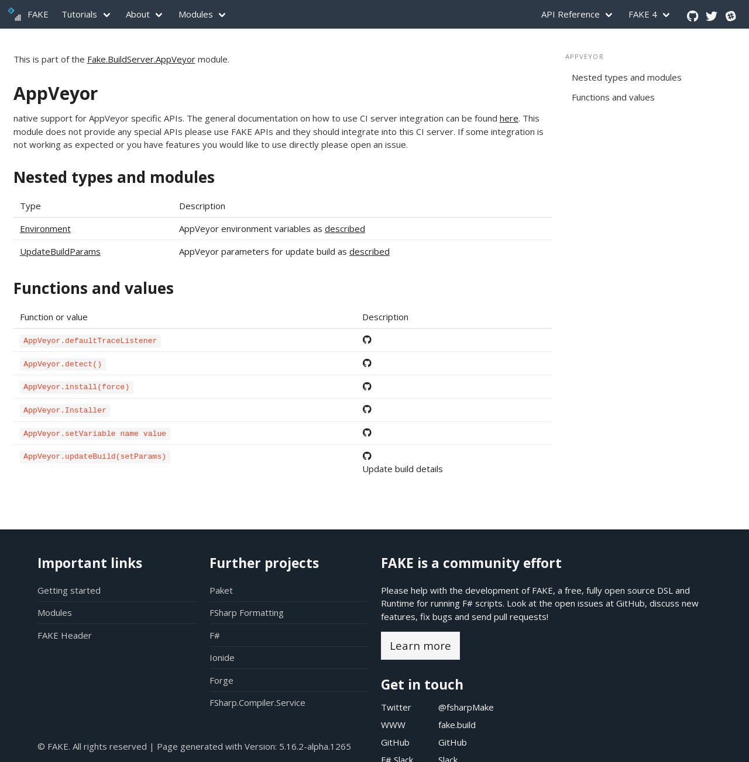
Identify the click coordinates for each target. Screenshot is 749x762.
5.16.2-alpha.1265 (315, 746)
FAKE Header (64, 635)
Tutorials (79, 14)
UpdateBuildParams (60, 251)
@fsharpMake (466, 707)
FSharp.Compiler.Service (257, 702)
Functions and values (93, 288)
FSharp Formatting (246, 612)
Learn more (420, 645)
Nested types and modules (114, 177)
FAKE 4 (642, 14)
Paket (221, 590)
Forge (221, 680)
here (509, 118)
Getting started (69, 590)
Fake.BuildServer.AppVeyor (141, 59)
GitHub (630, 603)
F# (214, 635)
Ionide (222, 657)
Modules (195, 14)
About (138, 14)
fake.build (457, 724)
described (345, 228)
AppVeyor (55, 93)
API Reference (570, 14)
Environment (45, 228)
